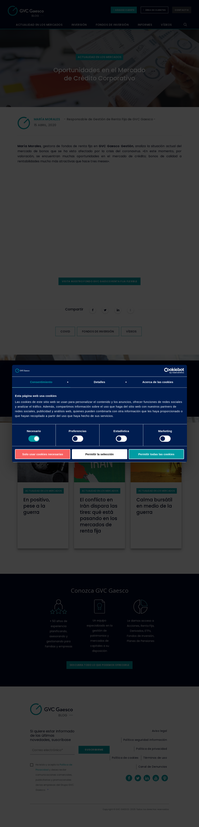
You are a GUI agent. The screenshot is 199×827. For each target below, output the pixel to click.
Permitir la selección (99, 454)
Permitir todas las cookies (156, 454)
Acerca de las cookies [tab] (157, 381)
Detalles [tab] (99, 381)
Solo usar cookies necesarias (42, 454)
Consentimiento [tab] (41, 381)
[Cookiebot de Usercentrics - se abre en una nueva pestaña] (167, 371)
